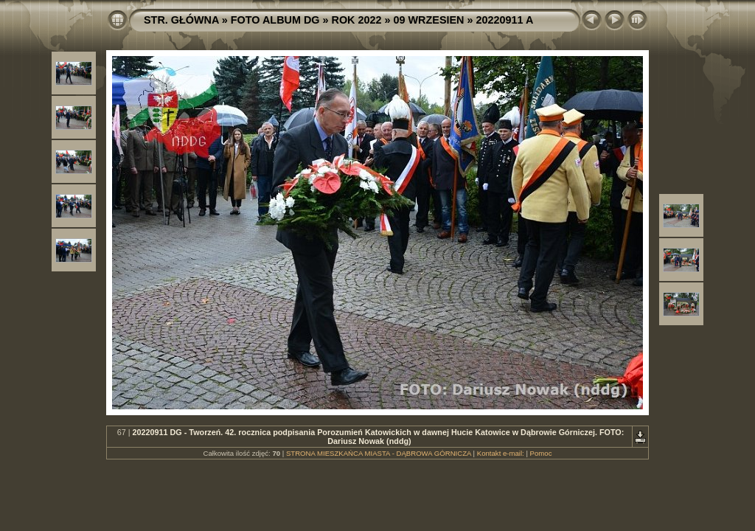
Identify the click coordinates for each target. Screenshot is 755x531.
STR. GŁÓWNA (181, 20)
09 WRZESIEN (429, 20)
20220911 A (504, 20)
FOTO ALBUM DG (275, 20)
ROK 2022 (357, 20)
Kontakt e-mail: (500, 453)
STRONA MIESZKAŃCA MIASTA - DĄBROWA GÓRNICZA (378, 453)
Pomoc (541, 453)
